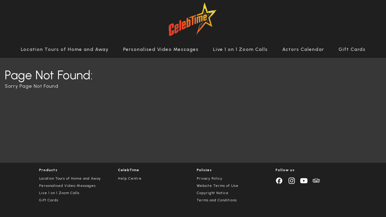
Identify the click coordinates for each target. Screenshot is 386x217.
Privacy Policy (209, 178)
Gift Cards (352, 49)
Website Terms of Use (218, 186)
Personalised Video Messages (161, 49)
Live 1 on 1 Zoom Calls (240, 49)
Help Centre (130, 178)
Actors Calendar (303, 49)
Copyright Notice (213, 193)
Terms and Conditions (217, 200)
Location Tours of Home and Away (65, 49)
